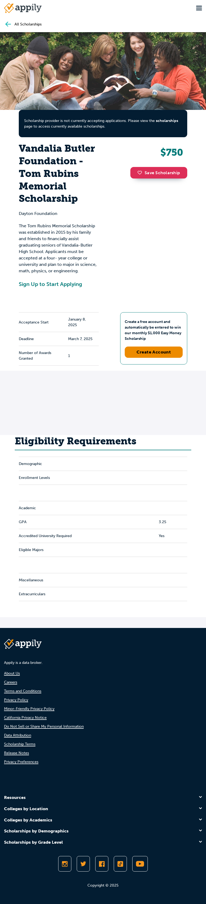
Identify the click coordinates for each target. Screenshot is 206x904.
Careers (10, 682)
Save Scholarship (159, 172)
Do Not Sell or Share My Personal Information (44, 726)
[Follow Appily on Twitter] (83, 864)
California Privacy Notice (25, 717)
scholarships (167, 120)
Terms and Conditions (22, 691)
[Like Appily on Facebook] (101, 864)
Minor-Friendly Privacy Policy (29, 708)
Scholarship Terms (19, 744)
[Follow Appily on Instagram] (64, 864)
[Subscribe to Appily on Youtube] (140, 864)
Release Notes (16, 753)
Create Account (154, 352)
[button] (141, 172)
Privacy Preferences (21, 762)
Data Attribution (17, 735)
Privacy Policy (16, 700)
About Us (12, 673)
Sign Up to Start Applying (50, 284)
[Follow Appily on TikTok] (120, 864)
